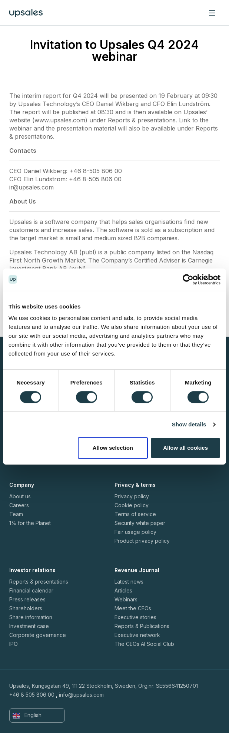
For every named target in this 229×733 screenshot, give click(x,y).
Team (16, 514)
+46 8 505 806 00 (31, 694)
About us (20, 496)
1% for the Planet (30, 523)
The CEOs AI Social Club (144, 644)
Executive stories (135, 617)
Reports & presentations (142, 120)
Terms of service (135, 514)
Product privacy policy (142, 541)
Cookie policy (131, 505)
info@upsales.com (81, 694)
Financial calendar (31, 590)
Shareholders (25, 608)
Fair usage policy (135, 532)
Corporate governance (37, 635)
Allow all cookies (185, 448)
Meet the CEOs (132, 608)
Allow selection (113, 448)
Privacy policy (131, 496)
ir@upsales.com (31, 187)
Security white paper (139, 523)
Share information (30, 617)
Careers (19, 505)
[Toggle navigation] (212, 12)
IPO (13, 644)
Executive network (137, 635)
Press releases (27, 599)
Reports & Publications (141, 626)
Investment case (29, 626)
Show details (189, 424)
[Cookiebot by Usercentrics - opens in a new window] (188, 279)
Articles (123, 590)
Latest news (128, 581)
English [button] (27, 715)
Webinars (125, 599)
